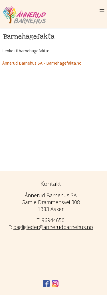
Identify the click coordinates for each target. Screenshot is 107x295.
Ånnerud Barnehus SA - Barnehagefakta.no (42, 63)
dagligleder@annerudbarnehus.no (53, 227)
